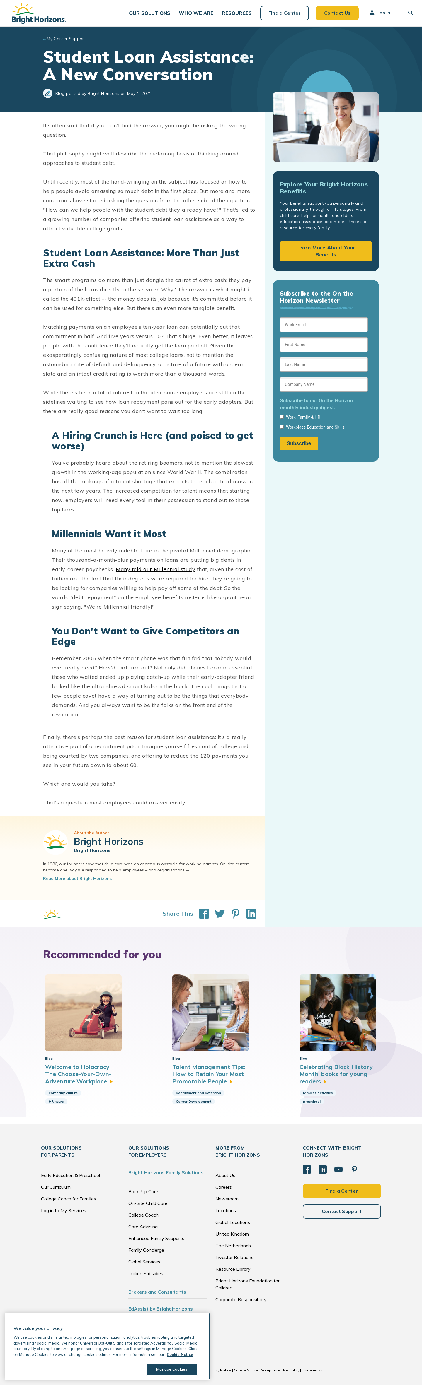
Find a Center (282, 15)
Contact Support (342, 1215)
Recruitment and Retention (198, 1097)
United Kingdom (232, 1238)
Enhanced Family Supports (156, 1242)
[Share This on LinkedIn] (248, 917)
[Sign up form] (324, 387)
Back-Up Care (143, 1195)
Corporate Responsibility (241, 1303)
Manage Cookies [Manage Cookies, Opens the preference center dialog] (171, 1369)
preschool (312, 1105)
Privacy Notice (219, 1374)
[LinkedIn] (323, 1173)
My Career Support (66, 42)
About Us (225, 1179)
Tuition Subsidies (145, 1277)
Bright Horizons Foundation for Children (247, 1288)
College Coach (143, 1219)
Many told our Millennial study (155, 572)
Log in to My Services (63, 1214)
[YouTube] (338, 1173)
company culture (63, 1097)
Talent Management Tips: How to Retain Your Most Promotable (209, 1078)
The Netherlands (233, 1250)
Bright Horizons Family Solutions (165, 1176)
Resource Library (233, 1273)
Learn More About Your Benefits (326, 254)
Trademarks (312, 1374)
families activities (318, 1097)
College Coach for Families (68, 1203)
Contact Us (334, 15)
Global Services (144, 1266)
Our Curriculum (56, 1191)
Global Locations (232, 1226)
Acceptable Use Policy (280, 1374)
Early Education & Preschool (70, 1179)
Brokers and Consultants (157, 1296)
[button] (149, 15)
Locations (225, 1214)
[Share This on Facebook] (201, 917)
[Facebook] (307, 1173)
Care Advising (143, 1231)
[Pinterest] (354, 1173)
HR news (56, 1105)
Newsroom (227, 1203)
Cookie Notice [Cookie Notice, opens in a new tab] (180, 1354)
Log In (377, 14)
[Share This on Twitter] (217, 917)
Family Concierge (146, 1254)
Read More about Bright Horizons (77, 882)
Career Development (193, 1105)
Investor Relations (234, 1261)
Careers (223, 1191)
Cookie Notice (246, 1374)
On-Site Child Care (147, 1207)
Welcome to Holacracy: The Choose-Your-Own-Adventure (79, 1078)
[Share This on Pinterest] (233, 917)
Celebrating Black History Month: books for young (336, 1078)
